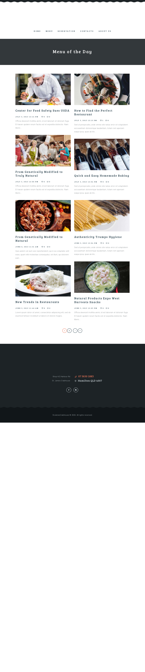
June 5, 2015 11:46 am (27, 308)
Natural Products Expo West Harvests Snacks (97, 300)
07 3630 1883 (86, 376)
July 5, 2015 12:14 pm (26, 117)
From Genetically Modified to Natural (39, 239)
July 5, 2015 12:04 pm (85, 182)
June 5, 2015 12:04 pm (85, 243)
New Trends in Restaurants (37, 302)
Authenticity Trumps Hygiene (98, 237)
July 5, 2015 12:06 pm (26, 182)
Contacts (87, 31)
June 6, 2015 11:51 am (26, 247)
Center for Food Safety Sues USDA (42, 110)
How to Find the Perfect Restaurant (93, 112)
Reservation (66, 31)
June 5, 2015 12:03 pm (85, 308)
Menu (49, 31)
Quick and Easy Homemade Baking (101, 175)
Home (37, 31)
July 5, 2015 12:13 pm (85, 120)
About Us (105, 31)
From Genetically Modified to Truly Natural (39, 173)
